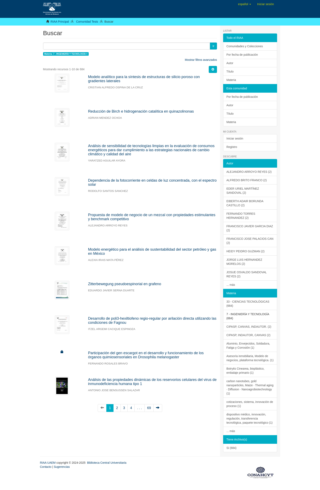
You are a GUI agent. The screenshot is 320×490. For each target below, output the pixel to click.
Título (230, 71)
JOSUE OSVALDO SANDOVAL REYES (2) (246, 274)
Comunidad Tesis (87, 21)
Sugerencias (62, 466)
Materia (231, 80)
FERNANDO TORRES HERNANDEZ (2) (240, 215)
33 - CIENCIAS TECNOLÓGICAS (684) (247, 303)
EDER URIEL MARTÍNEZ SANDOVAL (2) (242, 190)
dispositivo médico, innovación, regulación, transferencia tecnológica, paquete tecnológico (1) (249, 418)
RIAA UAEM (48, 462)
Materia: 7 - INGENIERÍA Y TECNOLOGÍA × (65, 54)
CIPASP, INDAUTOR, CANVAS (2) (248, 335)
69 (149, 408)
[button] (244, 4)
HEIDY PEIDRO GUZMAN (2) (245, 251)
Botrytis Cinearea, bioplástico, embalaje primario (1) (245, 370)
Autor (229, 63)
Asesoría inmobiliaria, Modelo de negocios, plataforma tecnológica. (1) (250, 358)
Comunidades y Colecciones (244, 46)
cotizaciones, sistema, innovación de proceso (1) (249, 404)
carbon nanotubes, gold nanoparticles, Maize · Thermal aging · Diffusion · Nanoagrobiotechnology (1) (249, 387)
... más (230, 284)
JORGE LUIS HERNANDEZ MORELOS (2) (244, 261)
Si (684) (231, 448)
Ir (213, 46)
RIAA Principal (59, 21)
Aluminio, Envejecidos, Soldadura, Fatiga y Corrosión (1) (248, 345)
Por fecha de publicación (242, 54)
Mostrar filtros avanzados (201, 59)
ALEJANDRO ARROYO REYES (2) (249, 171)
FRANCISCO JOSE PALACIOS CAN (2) (249, 240)
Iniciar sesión (234, 138)
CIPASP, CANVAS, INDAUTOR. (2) (248, 326)
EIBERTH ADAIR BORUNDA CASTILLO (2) (244, 203)
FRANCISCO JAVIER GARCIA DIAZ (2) (249, 228)
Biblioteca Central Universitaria (106, 462)
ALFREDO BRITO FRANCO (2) (246, 180)
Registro (231, 147)
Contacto (46, 466)
